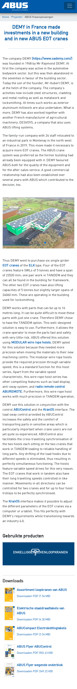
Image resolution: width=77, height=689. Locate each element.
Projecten (16, 17)
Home (5, 17)
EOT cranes (10, 265)
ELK (32, 265)
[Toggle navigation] (69, 6)
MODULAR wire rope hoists (31, 342)
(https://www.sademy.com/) (52, 58)
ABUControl (22, 409)
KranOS (48, 409)
